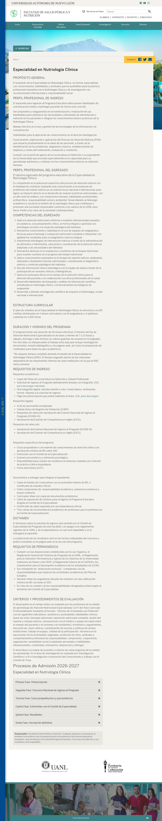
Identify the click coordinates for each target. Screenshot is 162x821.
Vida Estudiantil (83, 24)
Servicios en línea (93, 11)
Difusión (143, 24)
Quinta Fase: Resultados (29, 714)
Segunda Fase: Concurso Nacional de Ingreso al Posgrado (47, 690)
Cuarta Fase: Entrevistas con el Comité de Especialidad (46, 706)
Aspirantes (118, 17)
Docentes (132, 17)
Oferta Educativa (61, 25)
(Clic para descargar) (87, 396)
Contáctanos (81, 818)
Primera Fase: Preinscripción (31, 682)
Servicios (125, 24)
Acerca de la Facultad (37, 25)
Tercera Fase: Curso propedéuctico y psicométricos (44, 698)
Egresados (146, 17)
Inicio (17, 24)
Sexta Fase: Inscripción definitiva (34, 722)
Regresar (22, 48)
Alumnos (104, 17)
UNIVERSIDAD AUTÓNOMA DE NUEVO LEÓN (43, 3)
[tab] (57, 682)
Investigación (105, 24)
